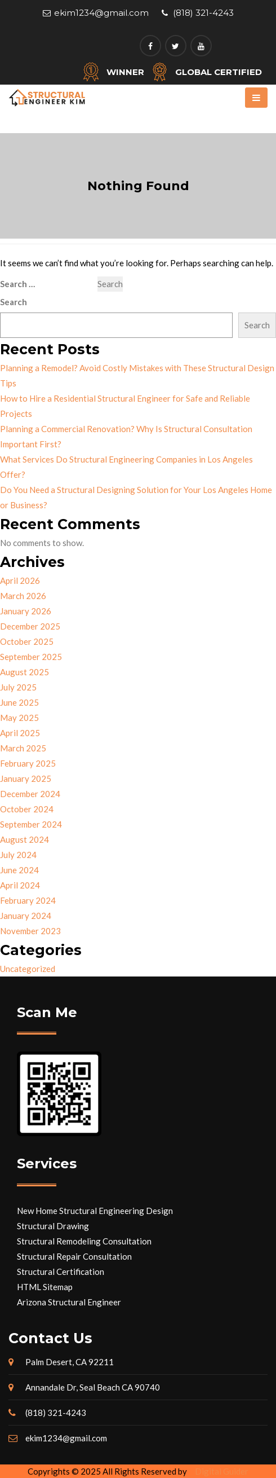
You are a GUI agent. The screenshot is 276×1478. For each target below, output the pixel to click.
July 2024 (18, 855)
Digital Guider (221, 1471)
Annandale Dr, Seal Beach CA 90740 (92, 1387)
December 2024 (30, 794)
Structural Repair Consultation (74, 1256)
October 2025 (27, 641)
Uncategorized (27, 969)
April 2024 (20, 885)
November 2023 (30, 931)
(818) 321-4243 (203, 12)
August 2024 (24, 839)
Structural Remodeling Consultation (84, 1241)
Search (13, 302)
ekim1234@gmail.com (101, 12)
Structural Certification (60, 1271)
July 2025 (18, 687)
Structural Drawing (53, 1226)
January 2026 (25, 611)
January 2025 (25, 778)
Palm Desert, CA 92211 (69, 1362)
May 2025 (19, 717)
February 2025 (28, 763)
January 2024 (25, 915)
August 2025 (24, 672)
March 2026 (23, 596)
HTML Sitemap (45, 1287)
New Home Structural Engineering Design (95, 1211)
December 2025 (30, 626)
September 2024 (31, 824)
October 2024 (27, 809)
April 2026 (20, 580)
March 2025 (23, 748)
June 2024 (19, 870)
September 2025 (31, 657)
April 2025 (20, 733)
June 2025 (19, 702)
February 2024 (28, 900)
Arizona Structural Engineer (69, 1302)
